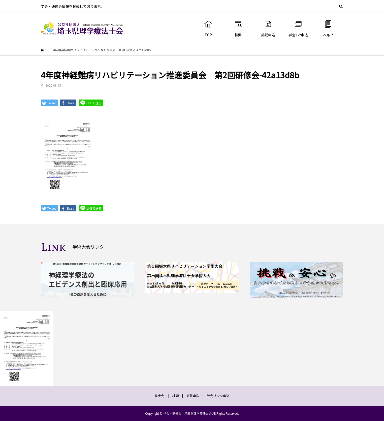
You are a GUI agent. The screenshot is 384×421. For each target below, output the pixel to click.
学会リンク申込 (218, 395)
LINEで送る (91, 103)
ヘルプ (328, 28)
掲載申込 (268, 28)
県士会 (159, 395)
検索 (238, 28)
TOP (208, 28)
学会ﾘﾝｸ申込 (298, 28)
